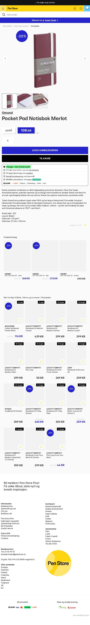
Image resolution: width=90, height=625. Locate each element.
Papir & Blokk (7, 26)
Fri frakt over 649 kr (45, 2)
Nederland (5, 580)
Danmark (5, 570)
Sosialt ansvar (7, 528)
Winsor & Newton (53, 541)
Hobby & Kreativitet (54, 509)
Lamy (47, 534)
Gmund (7, 112)
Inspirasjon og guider (10, 521)
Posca (48, 539)
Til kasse (45, 158)
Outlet (48, 519)
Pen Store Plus (7, 518)
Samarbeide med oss (10, 523)
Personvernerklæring (10, 536)
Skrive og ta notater (21, 26)
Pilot (47, 531)
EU (2, 588)
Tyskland (5, 583)
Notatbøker (35, 26)
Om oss (4, 511)
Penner (48, 511)
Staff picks (50, 524)
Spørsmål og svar (8, 508)
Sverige (4, 567)
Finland (4, 572)
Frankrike (5, 575)
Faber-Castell (51, 536)
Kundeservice (7, 506)
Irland (3, 577)
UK (2, 585)
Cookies (4, 538)
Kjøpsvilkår (5, 533)
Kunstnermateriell (53, 506)
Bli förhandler (7, 526)
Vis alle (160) (51, 544)
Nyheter (49, 521)
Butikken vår (6, 513)
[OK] (45, 14)
